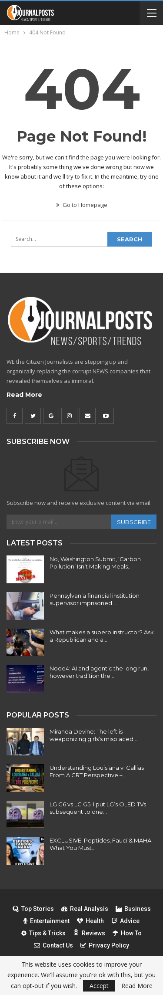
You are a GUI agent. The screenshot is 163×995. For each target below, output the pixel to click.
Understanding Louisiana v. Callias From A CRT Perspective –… (97, 771)
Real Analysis (84, 908)
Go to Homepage (81, 205)
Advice (125, 920)
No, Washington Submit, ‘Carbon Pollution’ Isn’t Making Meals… (95, 562)
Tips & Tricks (43, 933)
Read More (24, 395)
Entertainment (46, 920)
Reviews (89, 933)
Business (133, 908)
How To (127, 933)
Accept (99, 985)
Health (90, 920)
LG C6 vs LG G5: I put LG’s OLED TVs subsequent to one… (98, 808)
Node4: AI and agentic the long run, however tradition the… (99, 672)
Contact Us (53, 945)
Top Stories (33, 908)
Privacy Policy (104, 945)
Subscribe (134, 521)
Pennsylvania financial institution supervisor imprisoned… (95, 599)
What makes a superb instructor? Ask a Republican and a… (102, 636)
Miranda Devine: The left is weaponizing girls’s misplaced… (93, 735)
